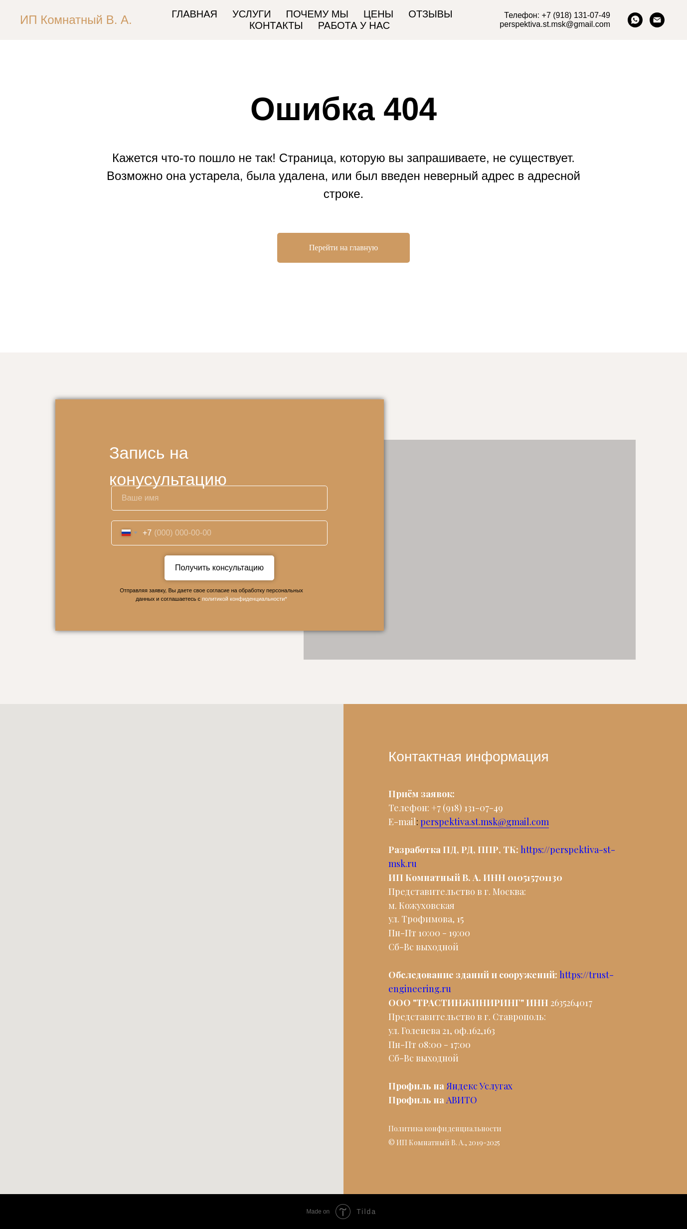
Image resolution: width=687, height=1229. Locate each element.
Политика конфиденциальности (445, 1128)
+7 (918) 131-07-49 (467, 808)
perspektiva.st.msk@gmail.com (484, 822)
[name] (219, 498)
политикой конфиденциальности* (244, 599)
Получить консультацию (219, 567)
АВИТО (461, 1100)
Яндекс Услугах (479, 1086)
